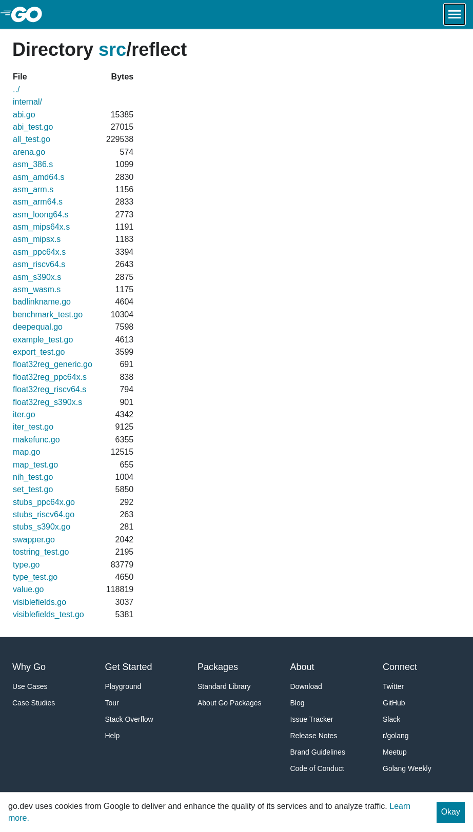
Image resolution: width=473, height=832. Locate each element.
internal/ (27, 101)
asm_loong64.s (41, 214)
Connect (400, 667)
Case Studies (33, 703)
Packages (218, 667)
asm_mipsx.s (37, 239)
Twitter (393, 686)
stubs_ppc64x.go (44, 502)
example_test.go (43, 339)
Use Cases (29, 686)
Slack (391, 719)
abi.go (24, 114)
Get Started (128, 667)
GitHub (394, 703)
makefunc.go (36, 439)
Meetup (395, 752)
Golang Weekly (407, 768)
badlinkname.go (42, 301)
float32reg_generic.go (52, 364)
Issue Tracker (311, 719)
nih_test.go (33, 477)
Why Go (29, 667)
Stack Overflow (129, 719)
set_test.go (33, 489)
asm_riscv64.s (39, 264)
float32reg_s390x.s (47, 402)
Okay (450, 811)
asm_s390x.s (37, 277)
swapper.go (34, 539)
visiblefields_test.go (48, 614)
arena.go (29, 152)
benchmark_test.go (48, 314)
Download (306, 686)
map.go (26, 452)
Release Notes (314, 736)
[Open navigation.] (454, 14)
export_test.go (39, 352)
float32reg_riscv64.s (49, 389)
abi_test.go (33, 127)
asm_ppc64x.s (39, 252)
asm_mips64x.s (41, 226)
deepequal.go (38, 326)
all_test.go (31, 139)
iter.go (24, 414)
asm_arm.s (33, 189)
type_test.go (35, 577)
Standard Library (224, 686)
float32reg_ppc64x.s (50, 377)
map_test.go (35, 464)
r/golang (396, 736)
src (112, 49)
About (302, 667)
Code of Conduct (317, 768)
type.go (26, 564)
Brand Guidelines (317, 752)
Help (112, 736)
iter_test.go (33, 426)
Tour (112, 703)
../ (16, 89)
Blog (297, 703)
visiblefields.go (39, 602)
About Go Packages (230, 703)
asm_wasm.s (37, 289)
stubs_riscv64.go (43, 514)
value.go (28, 589)
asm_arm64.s (38, 201)
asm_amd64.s (39, 177)
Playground (123, 686)
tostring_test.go (41, 551)
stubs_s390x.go (41, 526)
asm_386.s (33, 164)
